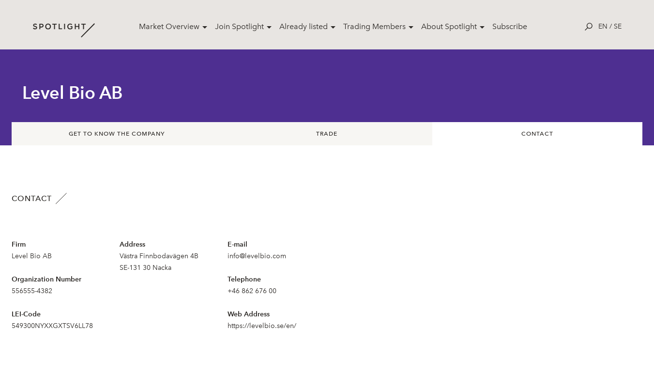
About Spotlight (449, 26)
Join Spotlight (239, 26)
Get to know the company (117, 133)
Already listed (303, 26)
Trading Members (374, 26)
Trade (326, 133)
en (603, 26)
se (618, 26)
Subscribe (509, 26)
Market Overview (169, 26)
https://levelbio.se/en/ (262, 326)
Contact (537, 133)
